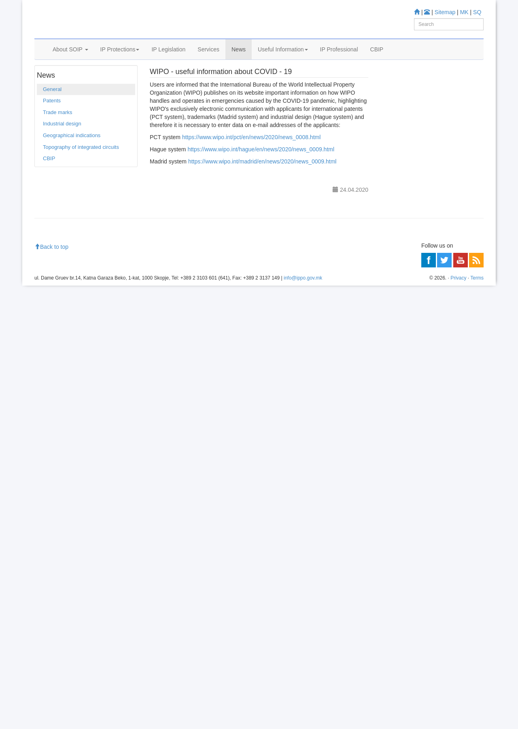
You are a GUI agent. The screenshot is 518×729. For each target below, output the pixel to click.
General (87, 80)
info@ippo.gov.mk (303, 721)
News (238, 59)
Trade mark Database (422, 202)
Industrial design (62, 148)
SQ (477, 12)
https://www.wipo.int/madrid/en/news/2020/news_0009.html (262, 185)
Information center (405, 303)
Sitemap (445, 12)
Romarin (407, 245)
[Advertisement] (432, 511)
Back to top (51, 690)
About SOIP (70, 59)
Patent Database (416, 191)
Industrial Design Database (428, 213)
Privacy (458, 721)
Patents (52, 125)
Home (46, 80)
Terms (477, 721)
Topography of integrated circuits (81, 171)
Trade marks (57, 137)
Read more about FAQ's (412, 361)
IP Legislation (168, 59)
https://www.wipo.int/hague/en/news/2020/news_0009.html (260, 173)
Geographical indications (71, 160)
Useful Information (283, 59)
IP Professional (339, 59)
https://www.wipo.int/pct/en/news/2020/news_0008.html (251, 161)
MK (464, 12)
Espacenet (409, 235)
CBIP (377, 59)
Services (208, 59)
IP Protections (120, 59)
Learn (390, 154)
